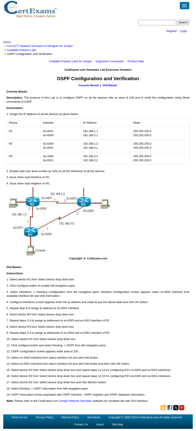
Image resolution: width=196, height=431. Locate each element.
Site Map (117, 424)
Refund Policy (70, 417)
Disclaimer (94, 417)
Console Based (88, 85)
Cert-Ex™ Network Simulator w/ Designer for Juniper (40, 46)
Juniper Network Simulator (75, 400)
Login (183, 31)
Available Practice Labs (21, 50)
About (100, 424)
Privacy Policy (44, 417)
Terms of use (19, 417)
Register (171, 31)
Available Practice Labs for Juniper (70, 61)
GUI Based (110, 85)
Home (7, 42)
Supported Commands (109, 61)
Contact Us (81, 424)
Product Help (136, 61)
